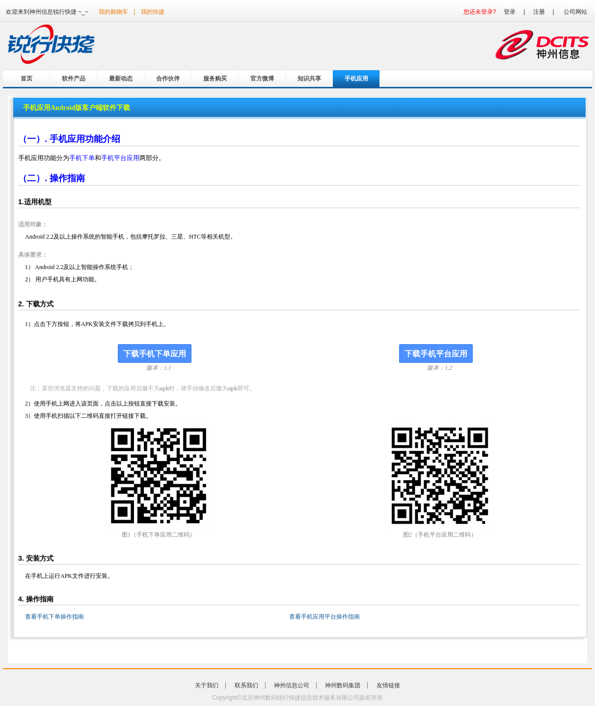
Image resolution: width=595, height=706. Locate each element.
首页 (26, 78)
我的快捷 (152, 11)
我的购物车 (113, 11)
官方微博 (262, 78)
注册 (539, 11)
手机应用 (356, 78)
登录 (509, 11)
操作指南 (67, 178)
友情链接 (388, 685)
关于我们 (206, 685)
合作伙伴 (168, 78)
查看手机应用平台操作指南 (324, 616)
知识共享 (309, 78)
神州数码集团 (342, 685)
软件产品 (73, 78)
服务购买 (215, 78)
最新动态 (121, 78)
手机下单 (82, 158)
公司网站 (575, 11)
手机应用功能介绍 (85, 139)
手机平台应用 (120, 158)
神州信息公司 (291, 685)
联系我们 (246, 685)
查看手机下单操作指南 (54, 616)
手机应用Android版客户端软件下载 (76, 107)
